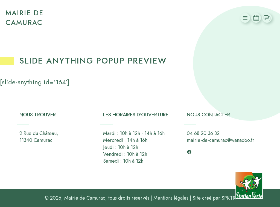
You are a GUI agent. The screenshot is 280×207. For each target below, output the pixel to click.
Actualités (257, 18)
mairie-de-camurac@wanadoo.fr (220, 140)
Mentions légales (170, 198)
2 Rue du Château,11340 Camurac (38, 137)
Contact (268, 18)
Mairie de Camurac (24, 17)
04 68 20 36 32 (203, 133)
